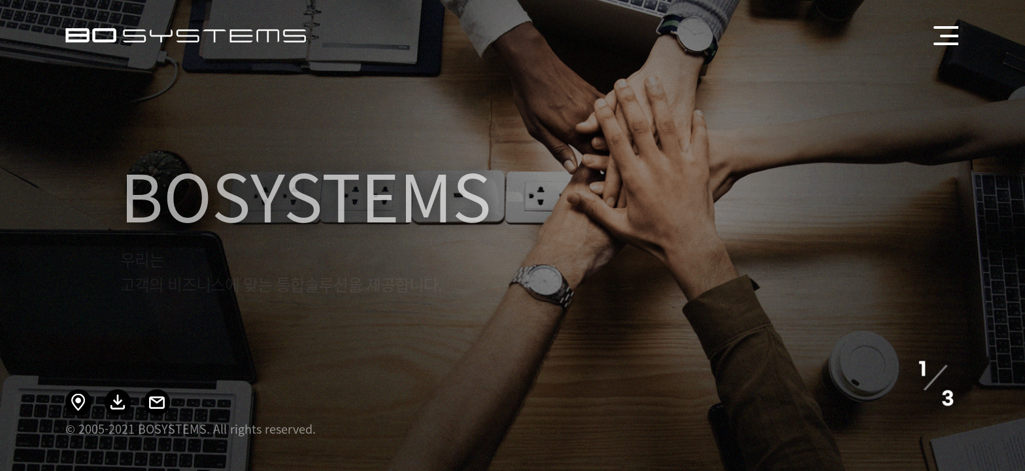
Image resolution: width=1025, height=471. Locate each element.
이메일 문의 (157, 402)
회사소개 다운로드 (118, 402)
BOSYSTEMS (185, 35)
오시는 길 (78, 402)
